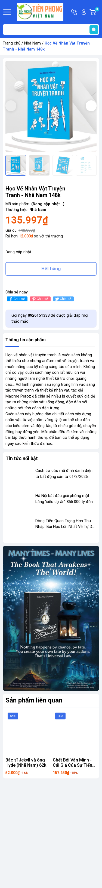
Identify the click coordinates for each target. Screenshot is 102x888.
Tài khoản (84, 12)
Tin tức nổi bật (21, 458)
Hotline (74, 12)
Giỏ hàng (96, 12)
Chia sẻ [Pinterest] (39, 299)
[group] (51, 106)
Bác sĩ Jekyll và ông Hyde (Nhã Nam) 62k (25, 762)
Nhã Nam (32, 43)
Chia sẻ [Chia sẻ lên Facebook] (16, 299)
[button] (91, 105)
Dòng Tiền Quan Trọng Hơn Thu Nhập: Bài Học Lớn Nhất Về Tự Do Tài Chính (65, 527)
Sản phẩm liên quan (33, 700)
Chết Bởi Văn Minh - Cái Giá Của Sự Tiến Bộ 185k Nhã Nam (72, 765)
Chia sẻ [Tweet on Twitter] (62, 299)
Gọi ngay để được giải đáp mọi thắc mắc (49, 318)
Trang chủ (11, 43)
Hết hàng (51, 268)
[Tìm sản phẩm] (51, 29)
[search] (93, 29)
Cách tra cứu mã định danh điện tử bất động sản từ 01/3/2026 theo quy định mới (63, 476)
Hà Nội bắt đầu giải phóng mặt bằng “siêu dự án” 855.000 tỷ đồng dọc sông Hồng (65, 501)
